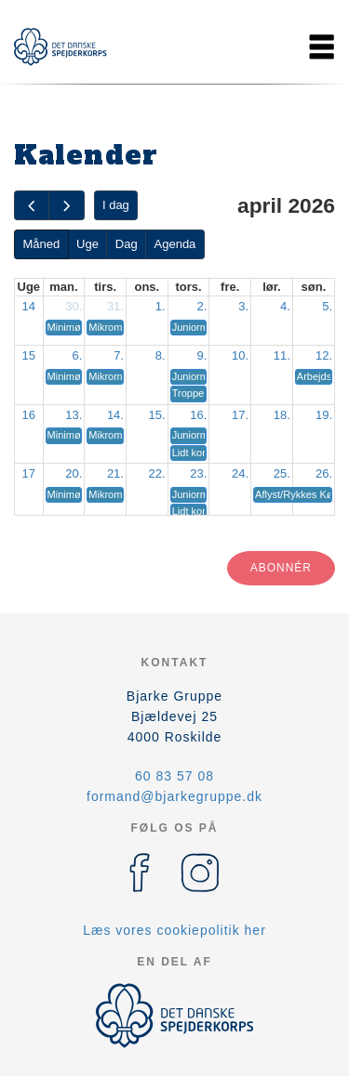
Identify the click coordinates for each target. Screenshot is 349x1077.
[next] (66, 205)
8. (160, 355)
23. (198, 473)
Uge (87, 244)
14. (115, 415)
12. (323, 355)
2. (202, 306)
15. (157, 415)
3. (243, 306)
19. (323, 415)
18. (282, 415)
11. (282, 355)
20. (73, 473)
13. (73, 415)
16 (28, 415)
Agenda (175, 244)
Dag (126, 244)
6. (77, 355)
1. (160, 306)
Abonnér (281, 567)
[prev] (31, 205)
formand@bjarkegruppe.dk (174, 796)
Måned (41, 244)
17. (240, 415)
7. (119, 355)
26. (323, 473)
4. (285, 306)
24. (240, 473)
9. (202, 355)
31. (115, 306)
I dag (115, 205)
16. (198, 415)
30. (73, 306)
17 (28, 473)
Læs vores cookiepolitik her (174, 930)
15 (28, 355)
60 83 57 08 (174, 775)
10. (240, 355)
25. (282, 473)
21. (115, 473)
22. (157, 473)
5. (327, 306)
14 (28, 306)
